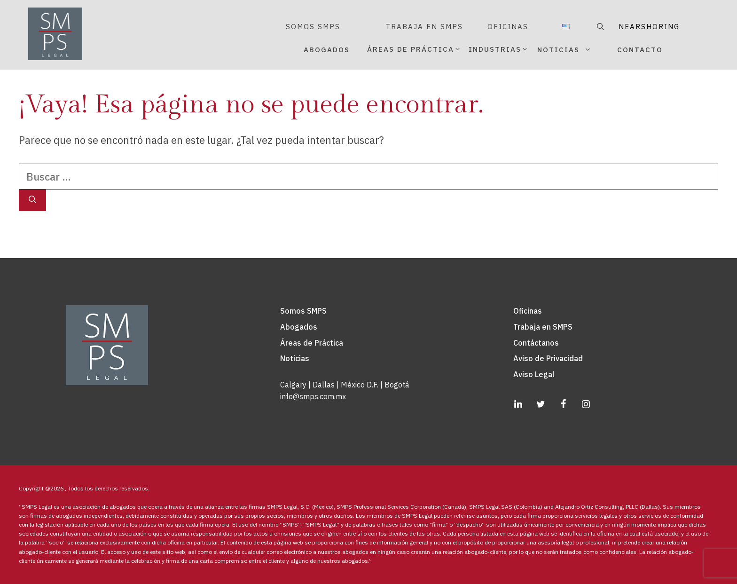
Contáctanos (536, 342)
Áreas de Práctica (311, 342)
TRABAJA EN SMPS (424, 26)
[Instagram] (585, 404)
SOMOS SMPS (313, 26)
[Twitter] (540, 404)
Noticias (294, 358)
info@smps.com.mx (313, 396)
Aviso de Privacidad (548, 358)
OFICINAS (507, 26)
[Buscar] (32, 200)
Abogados (298, 326)
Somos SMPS (303, 311)
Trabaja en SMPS (542, 326)
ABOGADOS (327, 49)
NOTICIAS (575, 50)
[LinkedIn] (518, 404)
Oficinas (527, 311)
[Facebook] (563, 404)
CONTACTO (640, 49)
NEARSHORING (649, 26)
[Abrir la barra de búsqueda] (599, 27)
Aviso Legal (534, 374)
